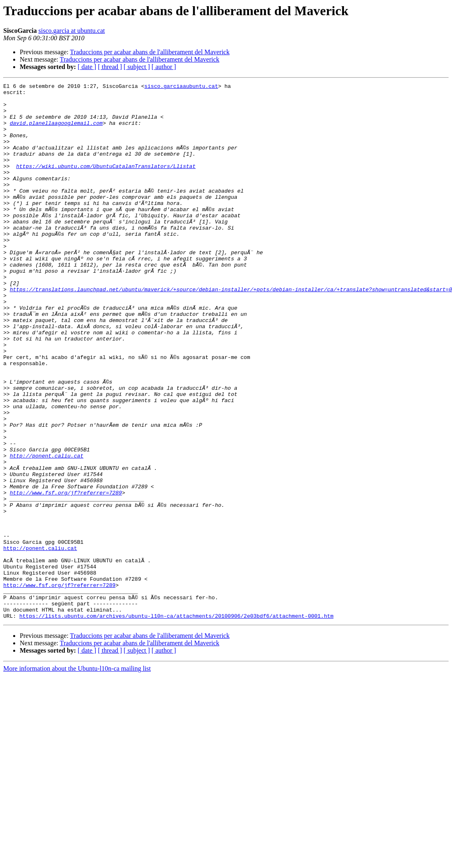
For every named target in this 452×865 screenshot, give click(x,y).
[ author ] (164, 66)
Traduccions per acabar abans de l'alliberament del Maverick (149, 51)
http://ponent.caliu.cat (46, 530)
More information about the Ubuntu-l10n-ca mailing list (77, 775)
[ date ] (87, 66)
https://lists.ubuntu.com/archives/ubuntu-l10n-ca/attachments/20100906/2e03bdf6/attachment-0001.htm (176, 723)
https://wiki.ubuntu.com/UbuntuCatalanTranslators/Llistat (106, 183)
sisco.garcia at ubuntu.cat (71, 30)
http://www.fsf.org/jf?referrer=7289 (66, 575)
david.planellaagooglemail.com (56, 131)
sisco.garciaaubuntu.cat (181, 87)
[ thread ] (110, 66)
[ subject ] (137, 66)
